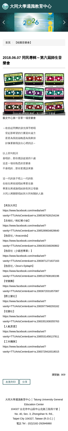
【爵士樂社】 (10, 296)
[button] (4, 22)
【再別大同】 (10, 205)
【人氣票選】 (10, 326)
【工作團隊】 (10, 341)
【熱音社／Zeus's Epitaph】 (19, 265)
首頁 (8, 42)
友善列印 (11, 381)
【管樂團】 (9, 281)
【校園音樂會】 (23, 42)
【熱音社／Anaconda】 (16, 235)
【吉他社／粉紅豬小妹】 (17, 220)
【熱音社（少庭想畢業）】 (18, 250)
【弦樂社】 (9, 311)
